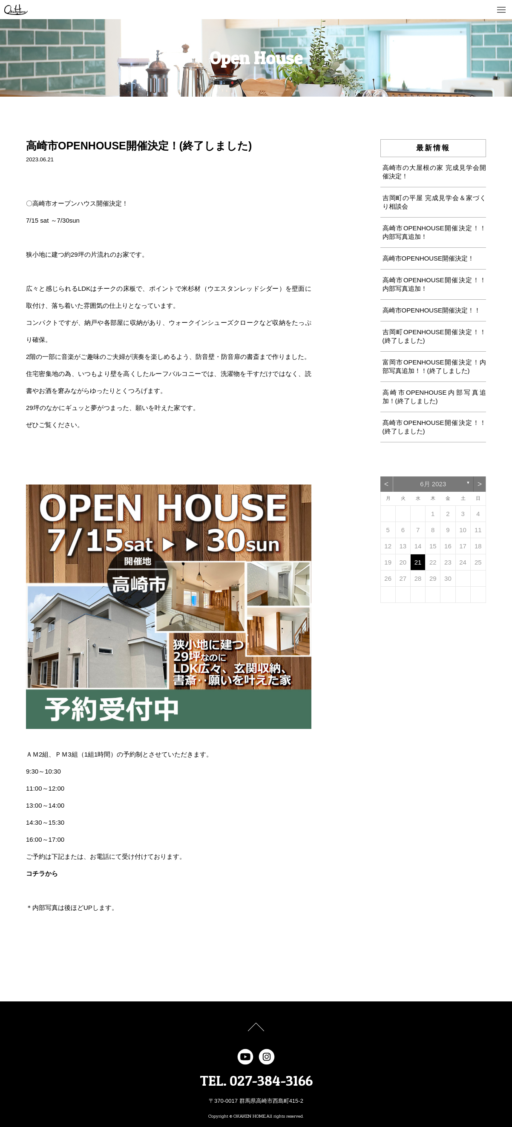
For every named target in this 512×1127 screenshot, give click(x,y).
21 (418, 562)
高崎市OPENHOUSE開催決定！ (429, 258)
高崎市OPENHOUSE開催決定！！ (432, 310)
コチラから (42, 873)
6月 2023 (433, 484)
